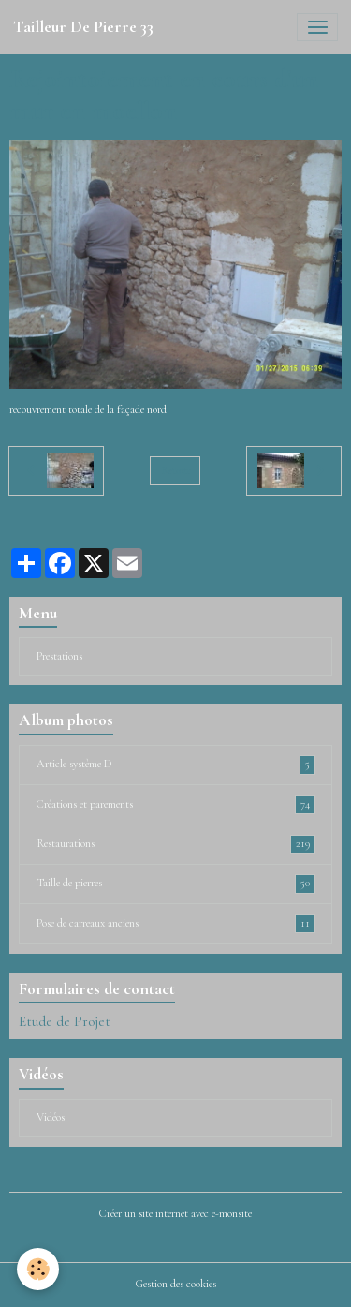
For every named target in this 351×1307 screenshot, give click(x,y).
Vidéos (51, 1117)
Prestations (59, 656)
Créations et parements (176, 804)
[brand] (83, 27)
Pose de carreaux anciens (176, 923)
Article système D (176, 764)
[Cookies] (38, 1269)
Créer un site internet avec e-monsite (175, 1214)
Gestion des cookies (176, 1284)
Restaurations (176, 844)
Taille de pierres (176, 883)
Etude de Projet (64, 1021)
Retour (175, 471)
